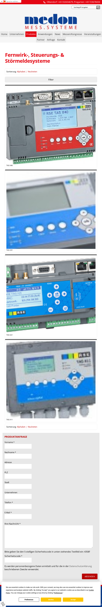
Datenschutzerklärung (80, 566)
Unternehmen (11, 492)
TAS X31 (9, 250)
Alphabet (21, 71)
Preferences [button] (58, 593)
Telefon (9, 502)
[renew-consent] (3, 604)
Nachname (10, 452)
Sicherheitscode (13, 556)
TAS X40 (9, 165)
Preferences (29, 600)
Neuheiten (32, 71)
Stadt (7, 482)
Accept (73, 600)
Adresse (8, 462)
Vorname (9, 442)
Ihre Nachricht (13, 523)
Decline (51, 600)
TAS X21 (9, 335)
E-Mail (8, 512)
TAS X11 (9, 419)
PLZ (6, 472)
